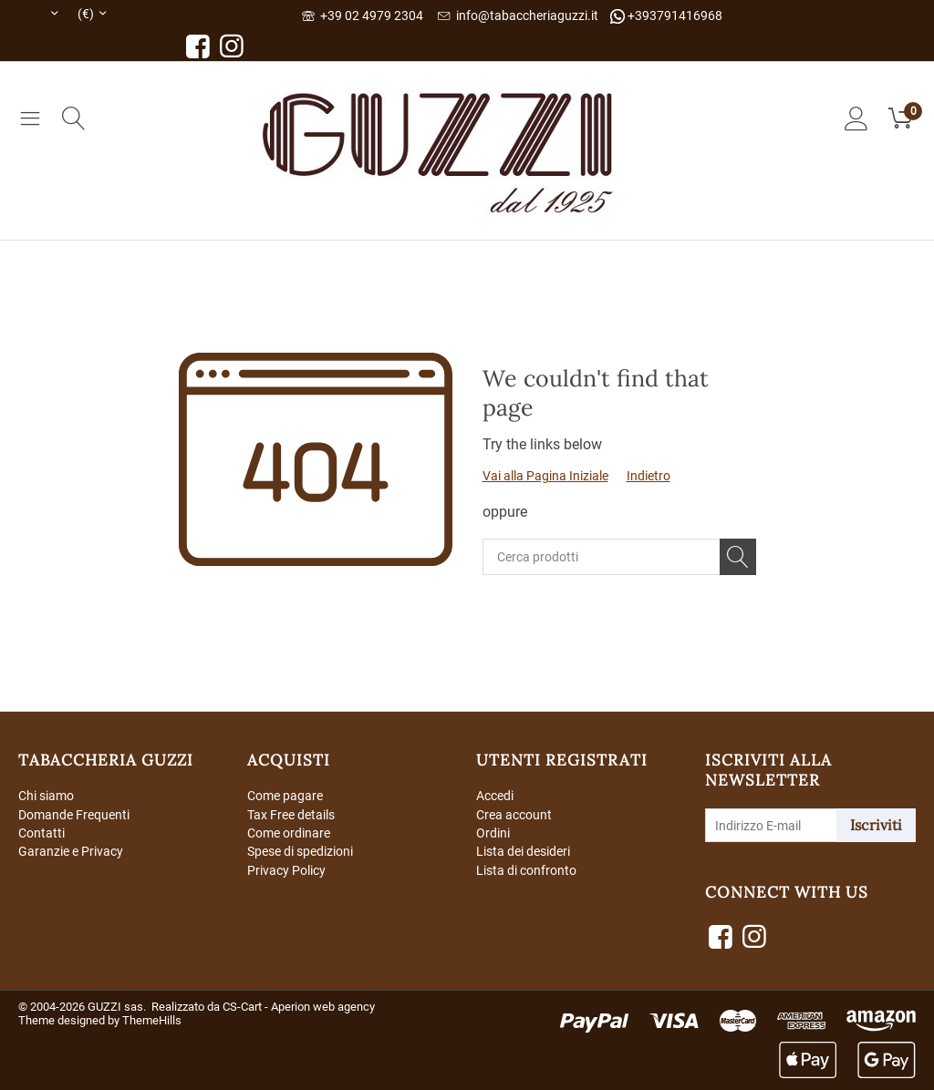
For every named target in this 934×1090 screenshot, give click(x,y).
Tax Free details (291, 814)
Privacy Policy (286, 871)
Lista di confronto (526, 871)
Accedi (495, 795)
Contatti (41, 834)
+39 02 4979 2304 (362, 15)
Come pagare (285, 795)
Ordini (493, 834)
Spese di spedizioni (300, 853)
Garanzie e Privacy (70, 853)
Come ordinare (288, 834)
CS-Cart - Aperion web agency (299, 1006)
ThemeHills (152, 1020)
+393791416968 (666, 16)
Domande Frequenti (74, 814)
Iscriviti (876, 825)
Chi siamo (46, 795)
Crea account (514, 814)
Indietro (648, 475)
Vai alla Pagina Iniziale (545, 475)
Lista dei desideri (523, 853)
